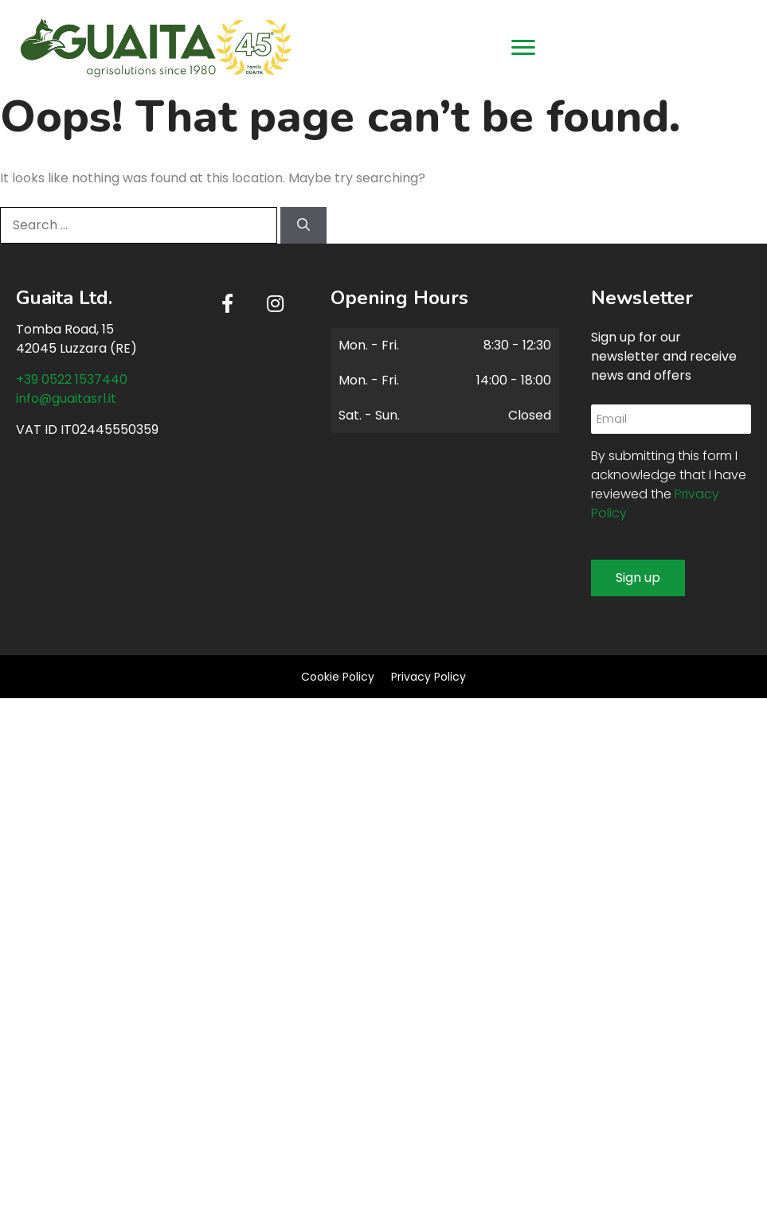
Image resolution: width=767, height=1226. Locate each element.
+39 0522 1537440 (71, 379)
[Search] (303, 225)
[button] (228, 303)
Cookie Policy (337, 677)
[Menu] (523, 47)
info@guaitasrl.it (66, 398)
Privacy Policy (428, 677)
